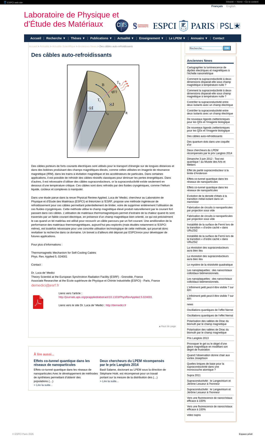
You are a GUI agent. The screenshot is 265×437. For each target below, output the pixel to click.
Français (217, 6)
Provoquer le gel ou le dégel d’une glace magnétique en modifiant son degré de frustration (207, 346)
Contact (218, 38)
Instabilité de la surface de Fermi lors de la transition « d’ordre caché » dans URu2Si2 (210, 227)
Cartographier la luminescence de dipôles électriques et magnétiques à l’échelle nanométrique (208, 70)
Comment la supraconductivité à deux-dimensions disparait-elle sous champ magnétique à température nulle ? (209, 81)
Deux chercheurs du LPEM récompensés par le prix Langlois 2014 (209, 152)
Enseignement (150, 38)
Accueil (35, 38)
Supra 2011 (194, 375)
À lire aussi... (44, 354)
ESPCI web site (13, 2)
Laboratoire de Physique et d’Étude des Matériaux (71, 19)
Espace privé (246, 434)
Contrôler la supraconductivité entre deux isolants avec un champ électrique (210, 104)
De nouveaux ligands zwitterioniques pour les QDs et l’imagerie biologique (208, 121)
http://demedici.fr (116, 305)
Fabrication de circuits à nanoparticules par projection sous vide (210, 209)
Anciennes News (87, 46)
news (190, 304)
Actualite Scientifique (63, 46)
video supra (194, 415)
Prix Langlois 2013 (198, 338)
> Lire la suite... (43, 385)
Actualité (124, 38)
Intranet (230, 2)
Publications (99, 38)
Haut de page (168, 326)
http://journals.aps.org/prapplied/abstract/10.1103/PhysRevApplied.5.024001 (105, 297)
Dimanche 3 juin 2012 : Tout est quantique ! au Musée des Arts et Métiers (206, 161)
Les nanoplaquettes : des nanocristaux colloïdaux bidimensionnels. (209, 272)
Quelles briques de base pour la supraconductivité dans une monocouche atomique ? (205, 366)
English (230, 6)
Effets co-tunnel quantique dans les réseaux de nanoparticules (207, 180)
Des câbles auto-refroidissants (204, 136)
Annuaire (198, 38)
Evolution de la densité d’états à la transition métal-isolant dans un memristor (207, 198)
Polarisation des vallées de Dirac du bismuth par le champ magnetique (208, 323)
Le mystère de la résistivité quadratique (210, 264)
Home (240, 2)
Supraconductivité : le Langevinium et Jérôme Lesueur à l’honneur (209, 382)
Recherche (54, 38)
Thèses (76, 38)
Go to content (251, 2)
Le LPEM (176, 38)
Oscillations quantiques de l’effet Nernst (210, 309)
